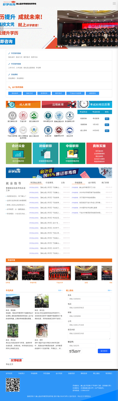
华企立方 (9, 364)
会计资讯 (92, 183)
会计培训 (59, 373)
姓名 (69, 295)
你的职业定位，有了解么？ (16, 196)
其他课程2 (20, 78)
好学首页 (9, 373)
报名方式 (19, 57)
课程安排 (84, 373)
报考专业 (34, 57)
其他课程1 (12, 78)
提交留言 (104, 351)
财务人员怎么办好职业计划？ (16, 205)
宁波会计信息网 (75, 93)
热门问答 (105, 183)
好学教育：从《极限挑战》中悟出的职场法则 (16, 209)
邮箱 (69, 312)
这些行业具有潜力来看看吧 (16, 200)
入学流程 (19, 68)
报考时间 (44, 93)
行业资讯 (49, 183)
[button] (56, 46)
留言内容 (71, 330)
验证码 (70, 342)
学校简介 (21, 373)
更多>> (60, 290)
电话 (69, 304)
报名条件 (11, 57)
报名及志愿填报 (29, 68)
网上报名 (96, 373)
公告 (63, 183)
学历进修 (46, 373)
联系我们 (109, 373)
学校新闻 (78, 183)
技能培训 (71, 373)
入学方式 (11, 68)
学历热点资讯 (35, 183)
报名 (107, 119)
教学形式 (27, 57)
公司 (69, 321)
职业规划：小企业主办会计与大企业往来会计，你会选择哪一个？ (16, 214)
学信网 (38, 68)
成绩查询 (92, 93)
